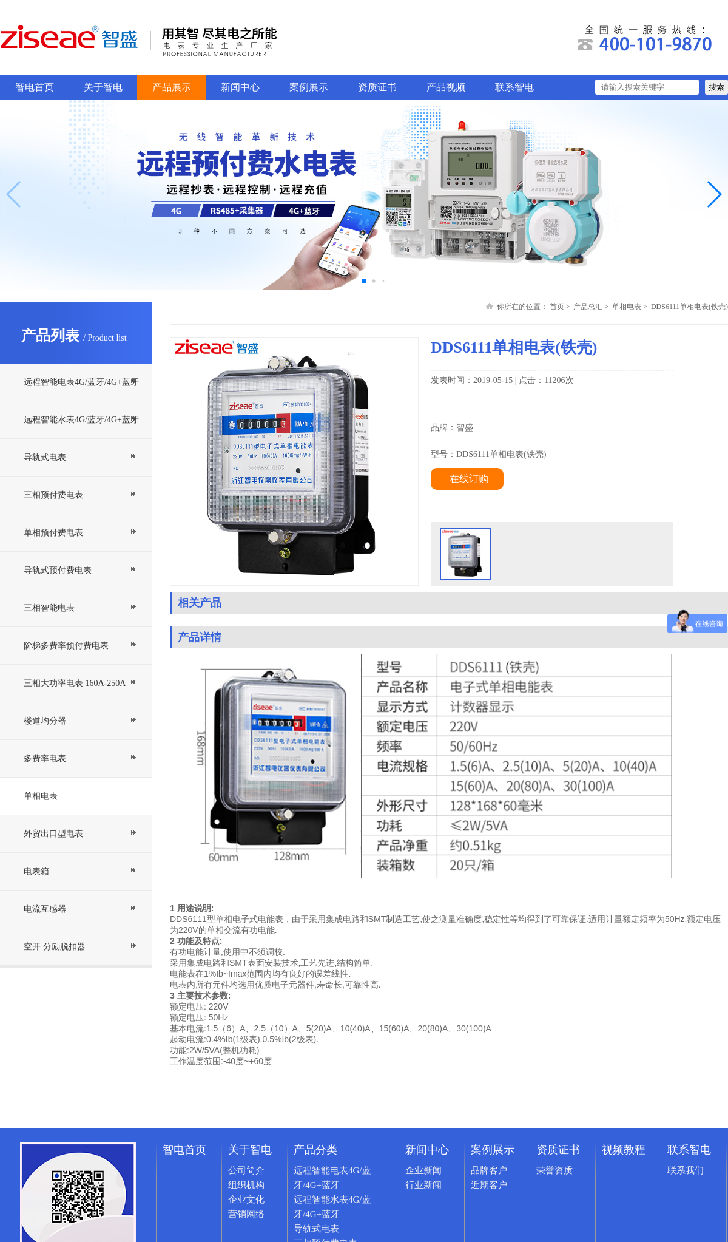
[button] (714, 194)
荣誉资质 (554, 1170)
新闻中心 (240, 87)
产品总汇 (587, 306)
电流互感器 (45, 909)
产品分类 (315, 1150)
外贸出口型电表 (53, 833)
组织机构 (246, 1185)
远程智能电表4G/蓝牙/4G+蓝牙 (81, 382)
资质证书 (377, 87)
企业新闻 (423, 1170)
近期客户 (489, 1185)
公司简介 (246, 1170)
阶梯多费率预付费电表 (66, 645)
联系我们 (685, 1170)
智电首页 (34, 87)
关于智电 (103, 87)
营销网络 (246, 1214)
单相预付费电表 (53, 532)
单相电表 (41, 796)
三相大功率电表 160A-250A (75, 683)
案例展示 (308, 87)
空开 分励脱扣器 (55, 946)
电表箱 (36, 871)
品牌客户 (489, 1170)
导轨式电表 (45, 457)
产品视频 (445, 87)
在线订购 (469, 478)
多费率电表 (45, 758)
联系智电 (514, 87)
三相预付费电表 (53, 495)
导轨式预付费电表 (58, 570)
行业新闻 (423, 1185)
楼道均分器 (45, 720)
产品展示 (171, 87)
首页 (557, 306)
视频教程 (623, 1150)
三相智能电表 (49, 608)
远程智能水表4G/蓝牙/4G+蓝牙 (81, 419)
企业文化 (246, 1199)
